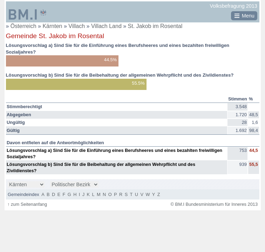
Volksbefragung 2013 (233, 6)
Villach (77, 26)
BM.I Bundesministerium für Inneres (28, 14)
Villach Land (107, 26)
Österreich (23, 26)
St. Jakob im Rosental (155, 26)
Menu (248, 16)
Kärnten (52, 26)
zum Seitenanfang (27, 204)
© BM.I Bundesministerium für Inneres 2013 (214, 204)
